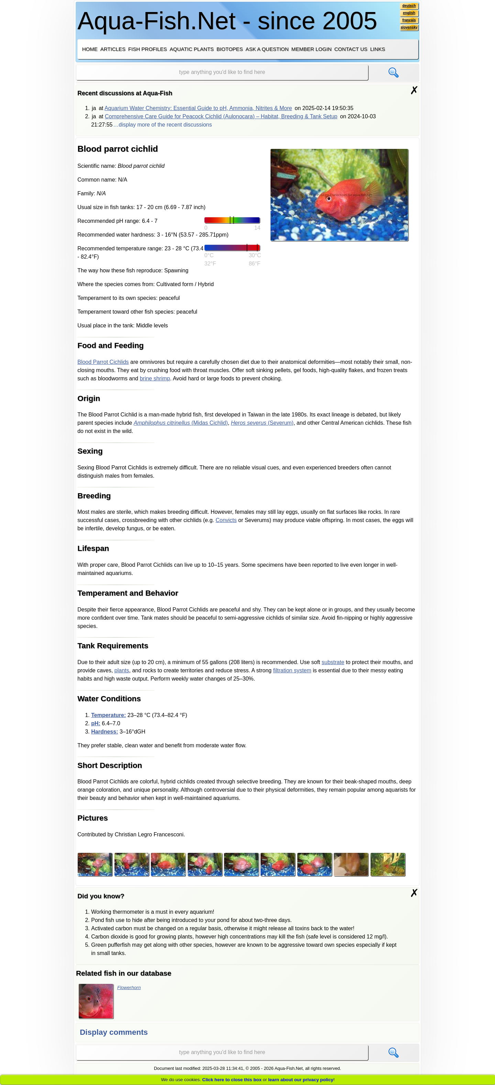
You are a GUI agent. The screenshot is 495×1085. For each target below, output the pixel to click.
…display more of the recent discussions (162, 125)
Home (90, 49)
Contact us (350, 49)
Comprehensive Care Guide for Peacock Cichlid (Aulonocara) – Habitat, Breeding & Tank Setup (221, 116)
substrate (333, 662)
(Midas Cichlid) (181, 423)
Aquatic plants (192, 49)
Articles (112, 49)
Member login (312, 49)
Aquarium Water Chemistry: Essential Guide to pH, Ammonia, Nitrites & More (198, 108)
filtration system (292, 670)
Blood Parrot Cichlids (103, 362)
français (407, 23)
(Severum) (262, 423)
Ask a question (266, 49)
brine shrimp (155, 378)
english (407, 14)
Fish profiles (147, 49)
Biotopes (230, 49)
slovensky (407, 31)
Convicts (226, 520)
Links (377, 49)
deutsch (407, 6)
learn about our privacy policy (300, 1079)
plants (121, 670)
